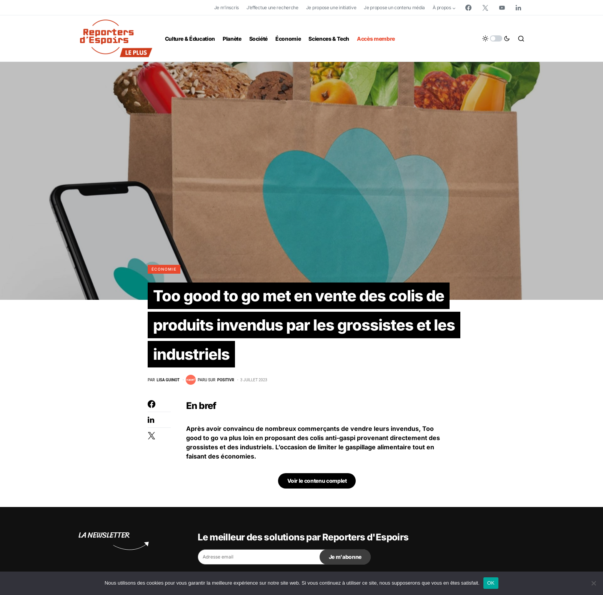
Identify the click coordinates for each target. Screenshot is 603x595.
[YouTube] (502, 7)
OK (491, 583)
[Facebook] (468, 7)
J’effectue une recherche (272, 7)
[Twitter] (485, 7)
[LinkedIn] (518, 7)
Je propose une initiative (331, 7)
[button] (496, 38)
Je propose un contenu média (394, 7)
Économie (164, 269)
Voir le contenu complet (317, 481)
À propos (442, 7)
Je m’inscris (226, 7)
